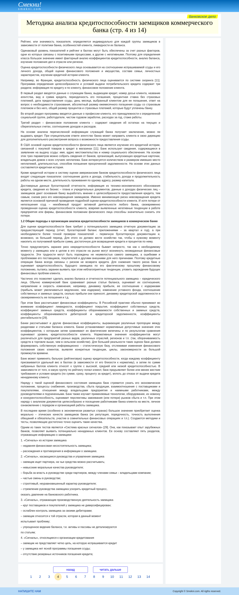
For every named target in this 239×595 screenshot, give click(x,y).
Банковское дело (202, 16)
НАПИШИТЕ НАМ (29, 591)
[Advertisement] (193, 92)
